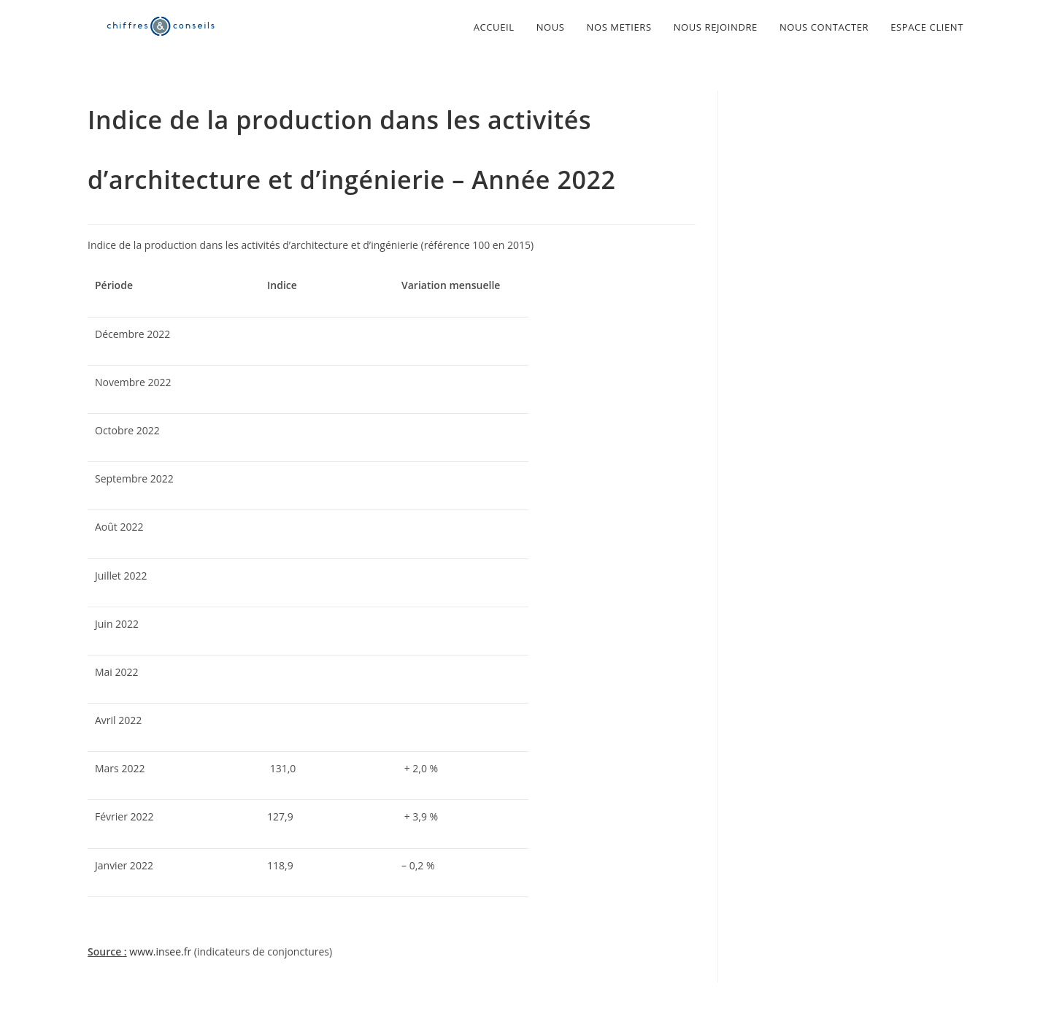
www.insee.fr (160, 951)
